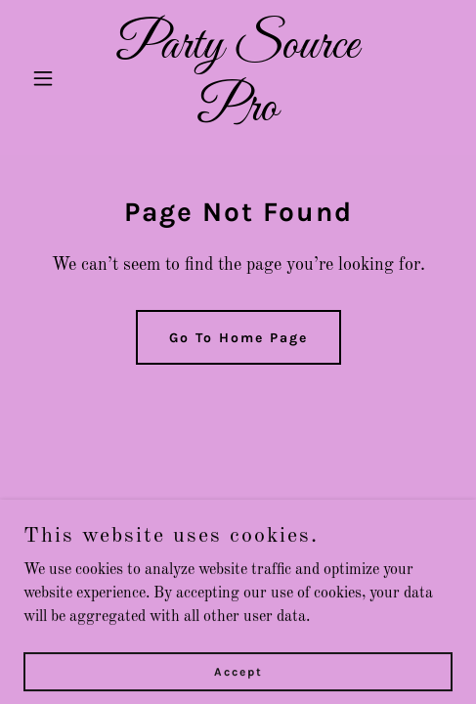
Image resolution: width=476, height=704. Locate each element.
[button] (55, 78)
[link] (238, 116)
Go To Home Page (238, 338)
